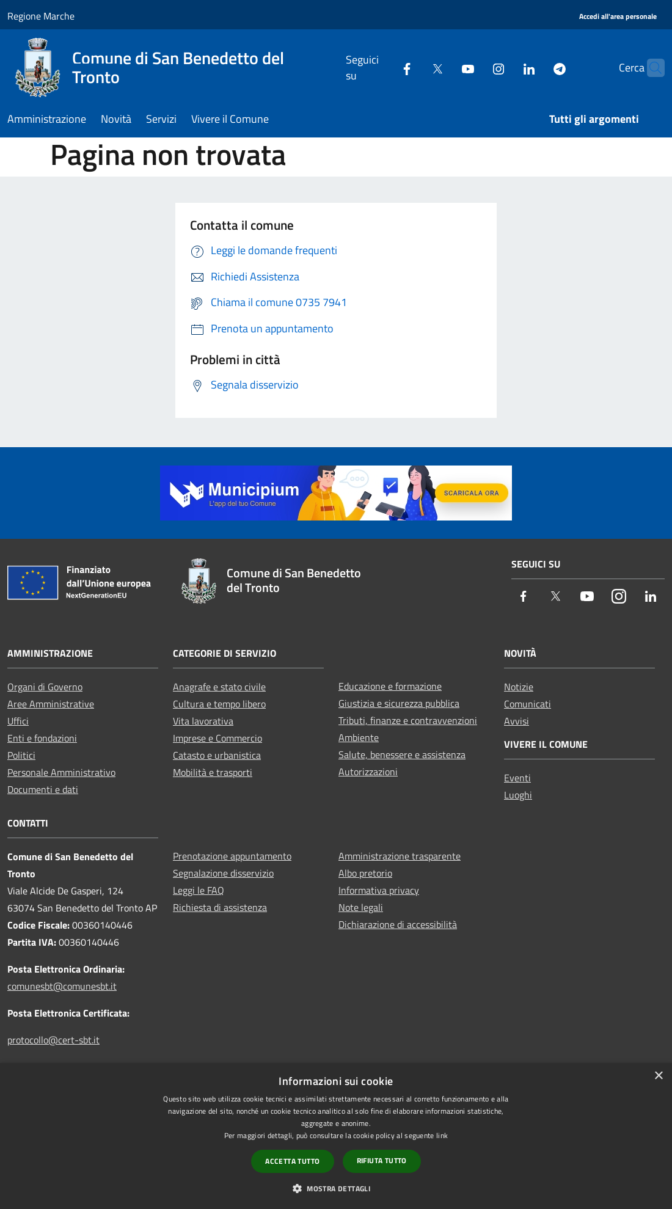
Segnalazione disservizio (223, 873)
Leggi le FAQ (198, 890)
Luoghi (518, 794)
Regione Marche (41, 16)
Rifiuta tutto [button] (382, 1160)
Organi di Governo (44, 686)
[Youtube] (444, 67)
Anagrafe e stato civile (219, 686)
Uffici (18, 721)
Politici (21, 755)
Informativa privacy (378, 890)
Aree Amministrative (50, 703)
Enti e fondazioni (42, 738)
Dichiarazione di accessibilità (397, 924)
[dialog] (336, 1136)
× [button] (658, 1076)
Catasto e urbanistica (217, 755)
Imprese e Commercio (217, 738)
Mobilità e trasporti (212, 772)
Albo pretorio (365, 873)
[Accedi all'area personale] (618, 17)
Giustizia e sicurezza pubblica (398, 703)
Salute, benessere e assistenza (402, 754)
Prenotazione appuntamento (232, 856)
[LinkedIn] (505, 67)
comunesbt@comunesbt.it (62, 986)
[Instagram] (474, 67)
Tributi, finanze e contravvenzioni (407, 720)
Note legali (360, 907)
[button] (336, 1188)
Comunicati (527, 703)
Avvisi (516, 721)
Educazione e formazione (390, 686)
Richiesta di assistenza (220, 907)
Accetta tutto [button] (292, 1161)
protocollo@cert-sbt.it (53, 1039)
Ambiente (358, 737)
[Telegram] (536, 67)
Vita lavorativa (203, 721)
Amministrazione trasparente (399, 856)
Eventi (517, 777)
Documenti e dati (42, 789)
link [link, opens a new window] (442, 1135)
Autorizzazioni (368, 771)
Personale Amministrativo (61, 772)
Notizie (518, 686)
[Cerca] (650, 67)
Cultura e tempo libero (219, 703)
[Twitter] (413, 67)
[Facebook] (383, 67)
